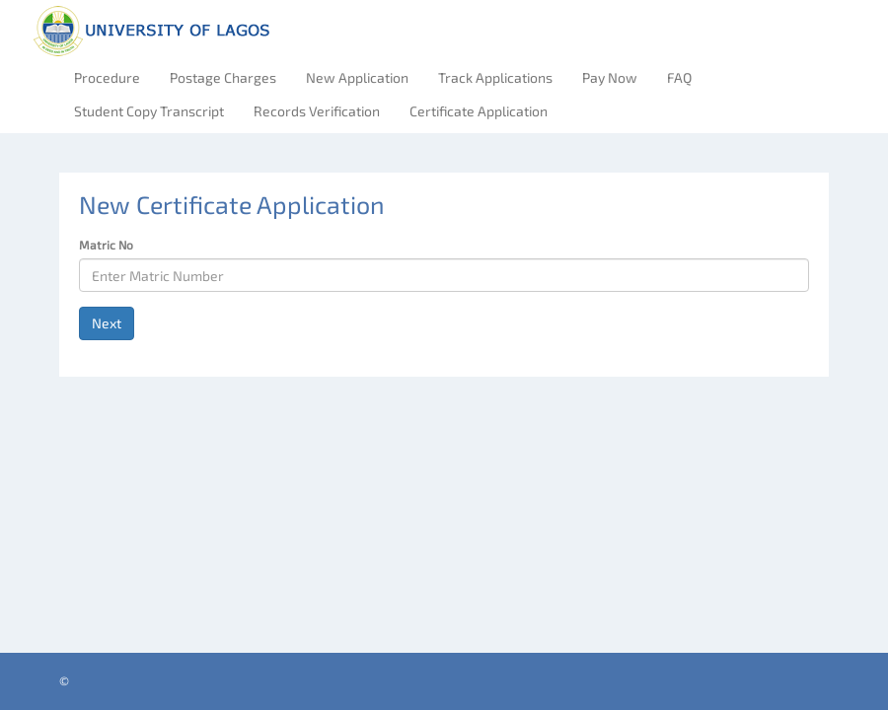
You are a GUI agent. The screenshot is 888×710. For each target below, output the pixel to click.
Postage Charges (223, 77)
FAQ (679, 77)
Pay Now (609, 77)
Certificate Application (478, 111)
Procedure (107, 77)
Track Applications (495, 77)
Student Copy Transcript (149, 111)
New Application (357, 77)
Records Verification (317, 111)
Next (106, 323)
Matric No (106, 244)
